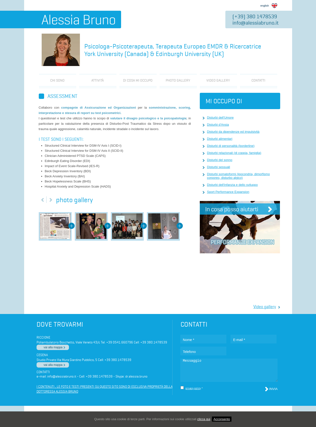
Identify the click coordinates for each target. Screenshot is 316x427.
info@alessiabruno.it (255, 22)
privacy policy (193, 388)
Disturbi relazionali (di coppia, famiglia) (234, 153)
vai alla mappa (53, 347)
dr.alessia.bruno (136, 376)
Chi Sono (57, 80)
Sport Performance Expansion (228, 192)
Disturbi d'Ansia (218, 124)
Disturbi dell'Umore (220, 117)
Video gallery (264, 306)
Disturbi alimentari (219, 139)
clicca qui (203, 419)
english (269, 5)
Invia (273, 389)
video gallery (218, 80)
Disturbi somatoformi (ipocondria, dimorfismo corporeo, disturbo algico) (238, 176)
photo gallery (178, 80)
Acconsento (221, 419)
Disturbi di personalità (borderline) (231, 146)
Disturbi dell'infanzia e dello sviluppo (232, 185)
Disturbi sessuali (218, 167)
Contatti (258, 80)
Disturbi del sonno (219, 160)
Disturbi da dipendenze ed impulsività (233, 131)
